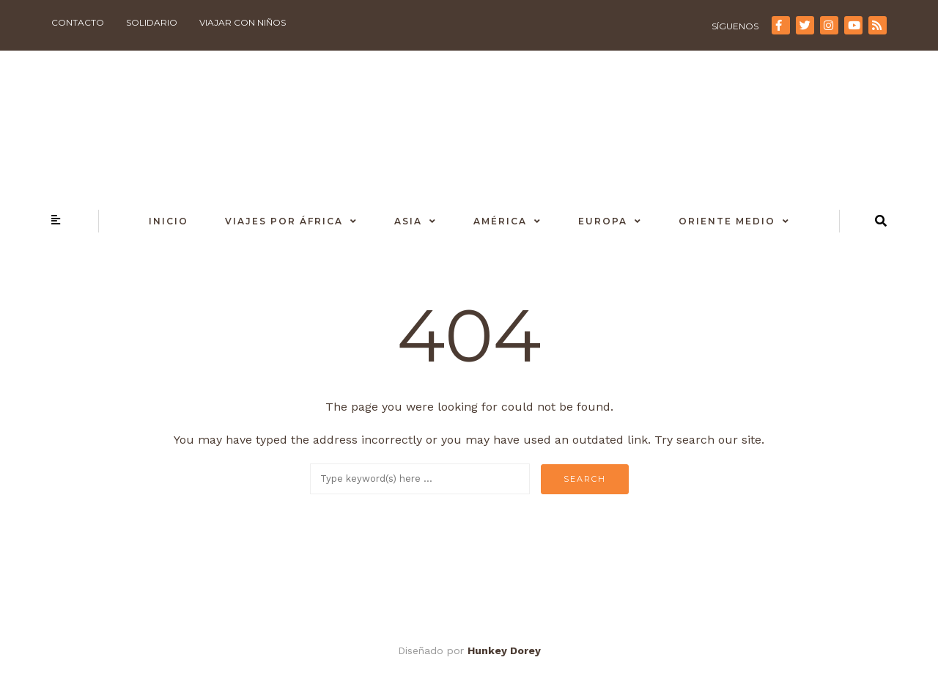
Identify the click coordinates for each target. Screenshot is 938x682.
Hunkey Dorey (504, 650)
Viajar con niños (242, 22)
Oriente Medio (727, 221)
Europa (602, 221)
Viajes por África (284, 221)
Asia (408, 221)
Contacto (77, 22)
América (500, 221)
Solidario (151, 22)
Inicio (168, 221)
